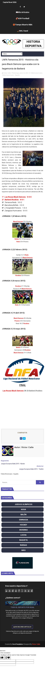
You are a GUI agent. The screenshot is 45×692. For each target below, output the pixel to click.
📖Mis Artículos (22, 12)
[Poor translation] (7, 657)
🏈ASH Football (22, 18)
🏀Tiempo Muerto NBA (22, 25)
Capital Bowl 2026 (9, 2)
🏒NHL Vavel (22, 31)
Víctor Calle (36, 644)
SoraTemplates (17, 644)
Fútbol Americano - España (11, 75)
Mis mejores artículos (22, 627)
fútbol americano (36, 73)
